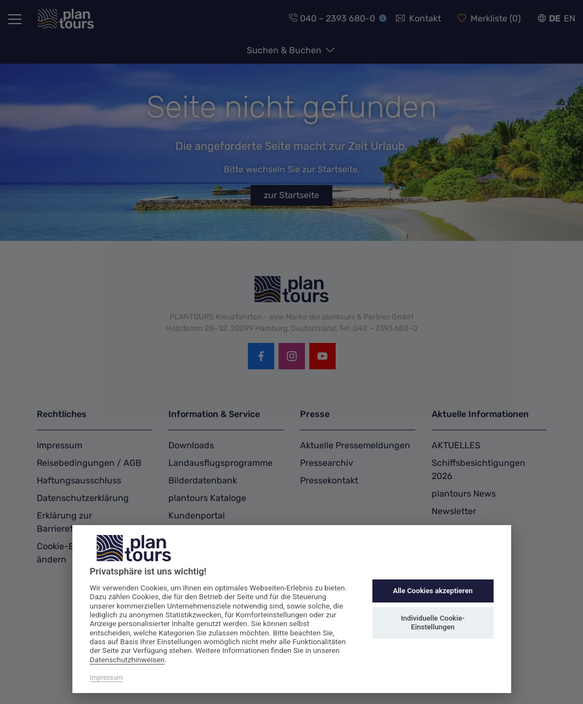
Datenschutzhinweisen (127, 659)
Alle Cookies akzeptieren (432, 591)
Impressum (106, 678)
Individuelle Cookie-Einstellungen (433, 622)
